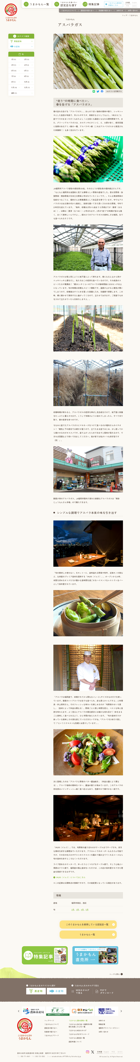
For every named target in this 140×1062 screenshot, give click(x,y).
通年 (14, 93)
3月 (13, 65)
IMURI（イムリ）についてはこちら (70, 877)
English (134, 2)
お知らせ (119, 10)
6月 (26, 70)
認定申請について (75, 1041)
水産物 (56, 991)
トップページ (49, 1020)
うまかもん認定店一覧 (77, 1038)
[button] (19, 1011)
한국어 (134, 6)
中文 (127, 6)
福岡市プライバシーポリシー (109, 1028)
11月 (14, 87)
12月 (27, 87)
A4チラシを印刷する (114, 91)
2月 (26, 59)
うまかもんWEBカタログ (78, 1030)
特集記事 (102, 1024)
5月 (13, 70)
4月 (26, 65)
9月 (13, 82)
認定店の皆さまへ (87, 10)
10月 (26, 82)
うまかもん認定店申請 (115, 4)
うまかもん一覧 (87, 934)
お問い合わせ (133, 10)
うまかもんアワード (51, 1035)
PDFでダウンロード (107, 991)
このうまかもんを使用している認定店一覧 (87, 924)
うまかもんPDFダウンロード (79, 1034)
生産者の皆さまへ (105, 10)
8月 (26, 76)
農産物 (36, 991)
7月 (13, 76)
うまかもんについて (68, 10)
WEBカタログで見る (82, 991)
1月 (13, 59)
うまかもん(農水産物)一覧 (78, 1020)
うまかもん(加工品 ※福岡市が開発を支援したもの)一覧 (80, 1025)
